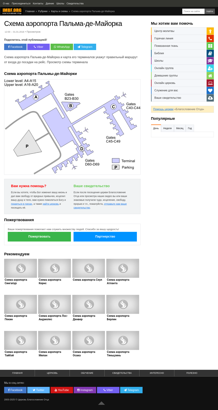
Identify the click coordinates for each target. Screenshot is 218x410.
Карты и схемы (59, 11)
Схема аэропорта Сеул (87, 279)
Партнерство (105, 236)
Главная (30, 11)
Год (190, 128)
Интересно (157, 373)
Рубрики (42, 11)
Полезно (191, 373)
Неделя (167, 128)
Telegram (84, 46)
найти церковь (51, 203)
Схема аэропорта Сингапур (16, 281)
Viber (38, 46)
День (156, 128)
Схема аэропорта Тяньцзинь (118, 353)
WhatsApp (62, 46)
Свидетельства (122, 373)
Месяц (179, 128)
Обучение (87, 373)
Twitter (38, 390)
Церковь (52, 373)
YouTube (62, 390)
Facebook (15, 46)
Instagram (85, 390)
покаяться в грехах (21, 203)
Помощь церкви (163, 109)
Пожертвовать (39, 236)
